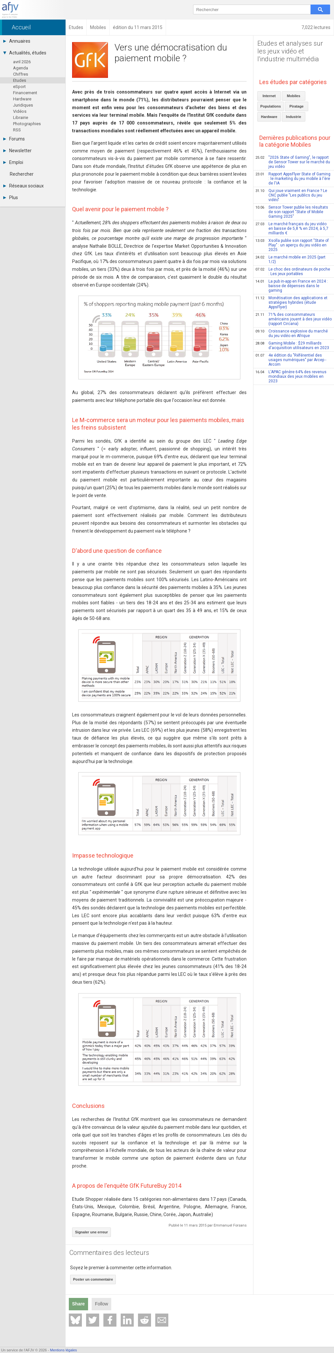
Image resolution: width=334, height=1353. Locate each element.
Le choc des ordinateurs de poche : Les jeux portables (292, 271)
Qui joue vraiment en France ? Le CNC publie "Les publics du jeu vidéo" (291, 195)
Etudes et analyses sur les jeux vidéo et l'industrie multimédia (290, 51)
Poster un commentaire (93, 1279)
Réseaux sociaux (23, 185)
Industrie (293, 117)
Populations (270, 106)
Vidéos (19, 111)
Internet (269, 96)
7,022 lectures (315, 27)
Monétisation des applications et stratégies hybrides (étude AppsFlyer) (291, 302)
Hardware (22, 98)
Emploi (13, 162)
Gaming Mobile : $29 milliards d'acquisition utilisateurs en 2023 (292, 345)
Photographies (27, 123)
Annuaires (16, 41)
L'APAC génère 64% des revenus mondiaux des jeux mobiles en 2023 (290, 376)
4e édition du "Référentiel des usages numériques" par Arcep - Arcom (290, 360)
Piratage (296, 106)
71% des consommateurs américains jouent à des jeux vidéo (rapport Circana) (293, 319)
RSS (17, 129)
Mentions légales (63, 1350)
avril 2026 (22, 61)
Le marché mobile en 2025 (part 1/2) (290, 259)
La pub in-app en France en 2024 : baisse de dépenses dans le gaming (291, 286)
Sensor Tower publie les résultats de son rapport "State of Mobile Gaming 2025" (291, 212)
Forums (14, 138)
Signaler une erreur (91, 1232)
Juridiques (23, 105)
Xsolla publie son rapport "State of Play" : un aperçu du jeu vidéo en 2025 (292, 245)
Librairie (20, 117)
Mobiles (293, 96)
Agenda (20, 68)
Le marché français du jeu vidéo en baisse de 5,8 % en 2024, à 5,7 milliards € (291, 228)
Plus (10, 197)
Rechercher (22, 174)
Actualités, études (24, 52)
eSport (19, 86)
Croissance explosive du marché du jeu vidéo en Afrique (291, 333)
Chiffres (20, 74)
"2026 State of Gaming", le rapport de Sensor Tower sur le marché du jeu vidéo (292, 162)
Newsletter (17, 150)
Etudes (19, 80)
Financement (25, 92)
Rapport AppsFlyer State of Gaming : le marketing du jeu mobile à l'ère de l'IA (292, 178)
